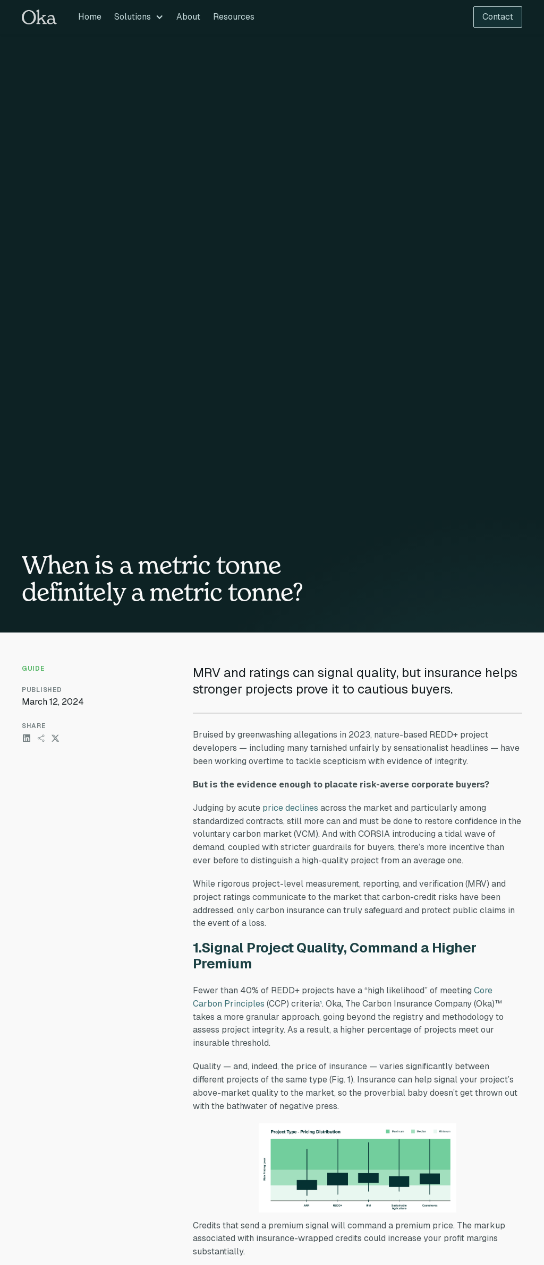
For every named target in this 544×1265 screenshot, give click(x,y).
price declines (290, 807)
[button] (139, 16)
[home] (39, 17)
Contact (497, 16)
